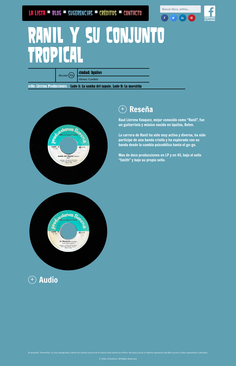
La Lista (37, 13)
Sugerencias (80, 13)
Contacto (133, 13)
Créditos (108, 13)
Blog (56, 13)
